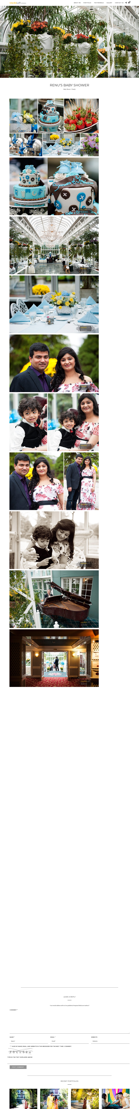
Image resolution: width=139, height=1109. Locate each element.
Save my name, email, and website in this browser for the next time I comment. (42, 1046)
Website (94, 1037)
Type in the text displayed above (19, 1057)
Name (12, 1037)
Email (52, 1037)
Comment (14, 1010)
